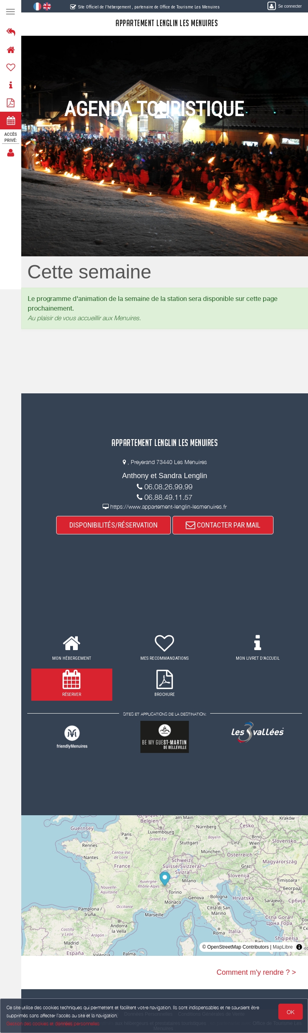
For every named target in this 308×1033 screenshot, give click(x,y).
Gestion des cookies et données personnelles (52, 1024)
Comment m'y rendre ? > (256, 972)
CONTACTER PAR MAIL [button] (223, 525)
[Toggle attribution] (299, 947)
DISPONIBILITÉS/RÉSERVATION (113, 525)
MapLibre (283, 947)
